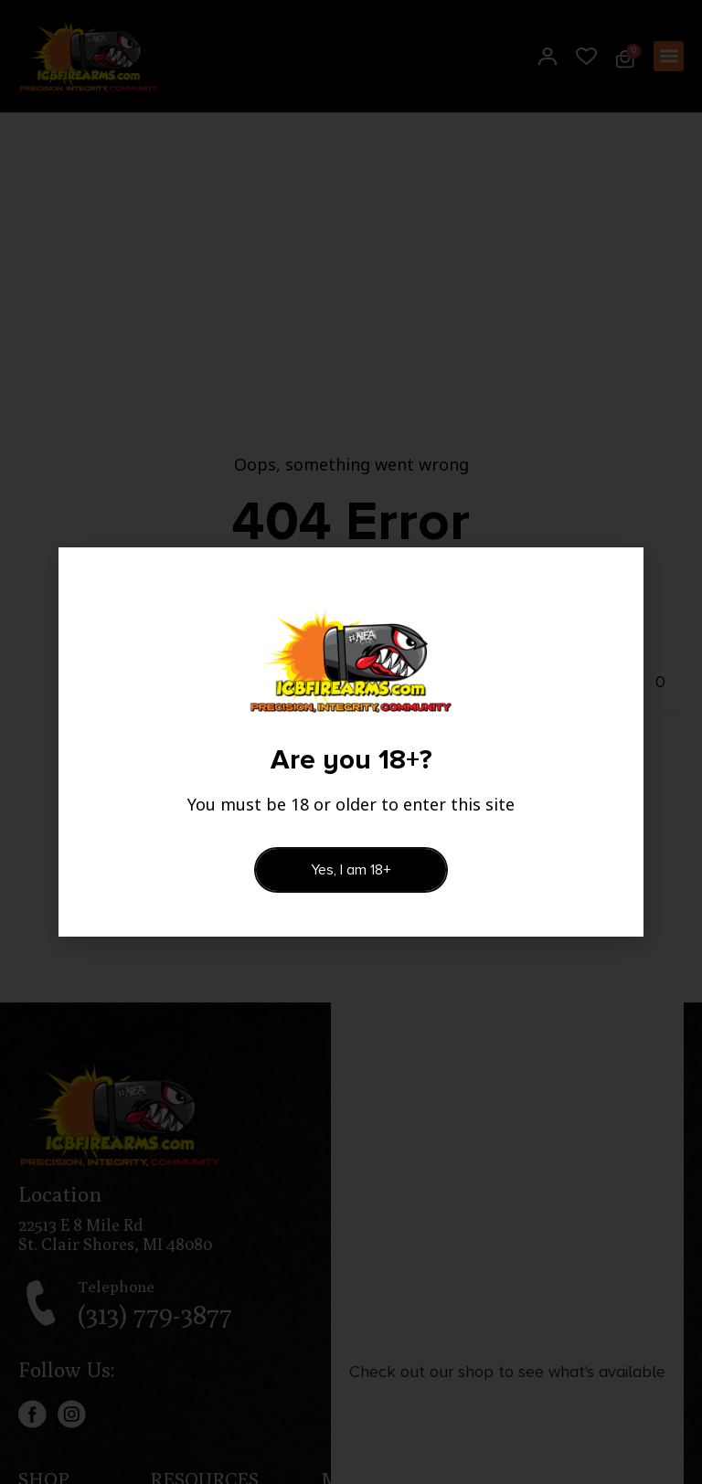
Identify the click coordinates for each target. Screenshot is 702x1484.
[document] (351, 742)
